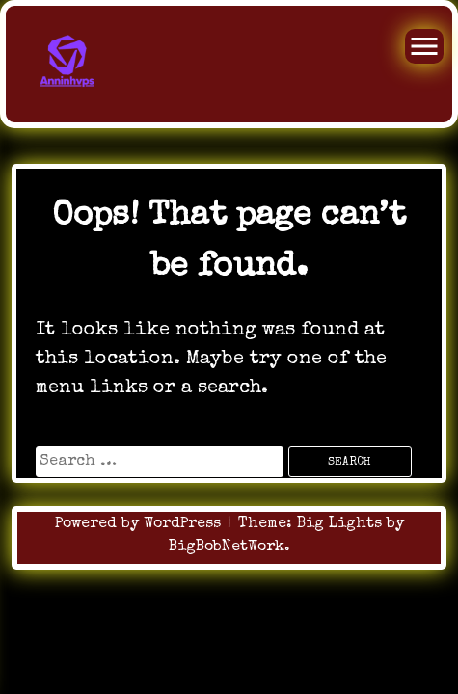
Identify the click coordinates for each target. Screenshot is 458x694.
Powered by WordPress (140, 524)
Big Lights (339, 524)
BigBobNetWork (226, 547)
